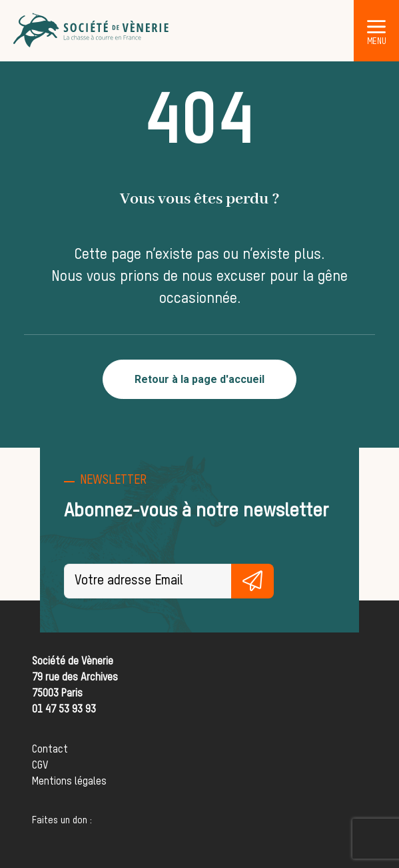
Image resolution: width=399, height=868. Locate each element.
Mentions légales (69, 782)
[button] (376, 26)
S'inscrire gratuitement (252, 581)
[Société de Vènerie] (92, 31)
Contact (50, 750)
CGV (40, 766)
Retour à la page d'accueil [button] (199, 379)
